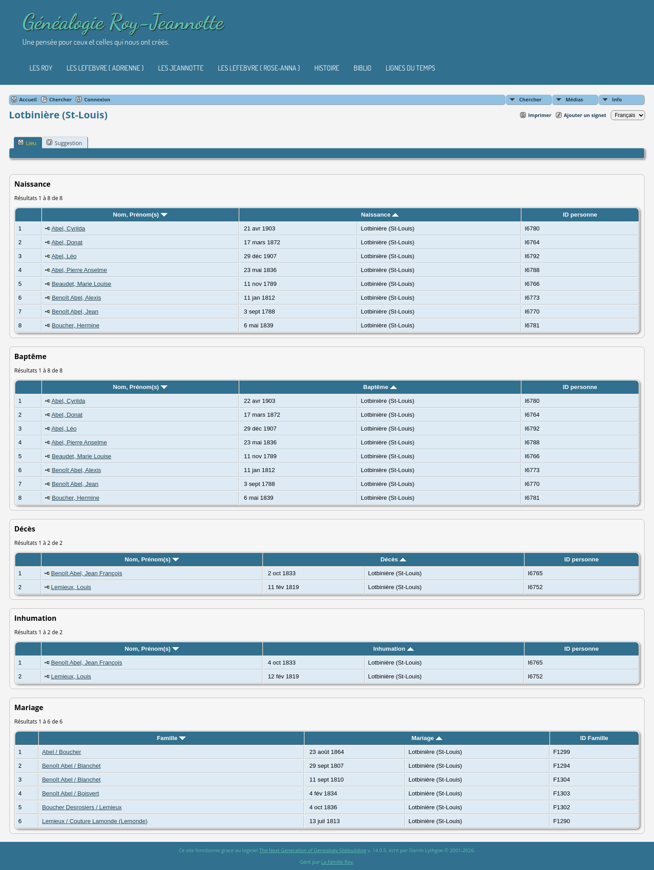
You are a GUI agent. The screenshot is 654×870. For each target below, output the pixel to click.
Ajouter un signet (585, 115)
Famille (171, 738)
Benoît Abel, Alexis (76, 297)
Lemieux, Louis (71, 587)
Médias (574, 99)
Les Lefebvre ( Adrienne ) (105, 67)
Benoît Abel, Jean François (86, 573)
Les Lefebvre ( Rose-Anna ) (259, 67)
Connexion (97, 99)
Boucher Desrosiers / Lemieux (82, 807)
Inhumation (393, 648)
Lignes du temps (410, 67)
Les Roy (40, 67)
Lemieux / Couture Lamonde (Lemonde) (94, 821)
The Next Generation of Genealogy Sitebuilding (312, 850)
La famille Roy (337, 861)
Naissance (380, 214)
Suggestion (64, 143)
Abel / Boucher (61, 752)
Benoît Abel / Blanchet (71, 765)
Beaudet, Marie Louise (81, 283)
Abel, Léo (63, 256)
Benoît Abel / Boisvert (70, 793)
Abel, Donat (67, 242)
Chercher (530, 99)
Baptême (380, 387)
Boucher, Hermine (76, 325)
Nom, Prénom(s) (140, 214)
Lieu (27, 143)
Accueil (28, 99)
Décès (393, 559)
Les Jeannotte (181, 67)
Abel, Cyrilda (68, 228)
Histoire (326, 67)
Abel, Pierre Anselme (79, 270)
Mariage (427, 738)
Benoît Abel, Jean (75, 311)
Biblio (362, 67)
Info (617, 99)
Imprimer (539, 115)
